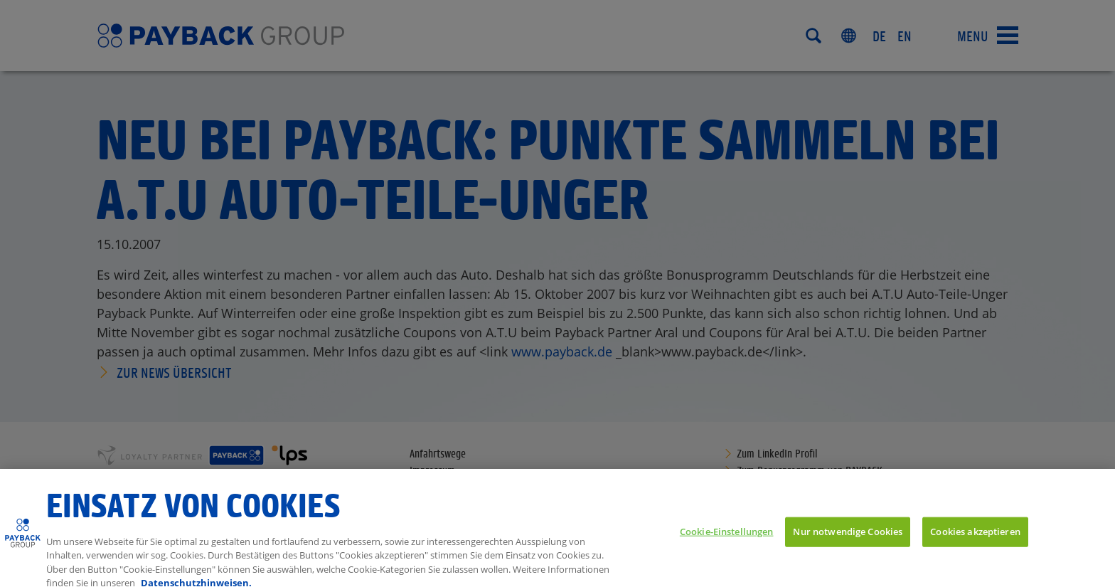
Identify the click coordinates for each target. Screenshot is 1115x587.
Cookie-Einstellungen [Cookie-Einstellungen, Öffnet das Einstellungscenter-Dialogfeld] (727, 537)
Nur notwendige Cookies (847, 537)
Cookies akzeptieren (975, 537)
